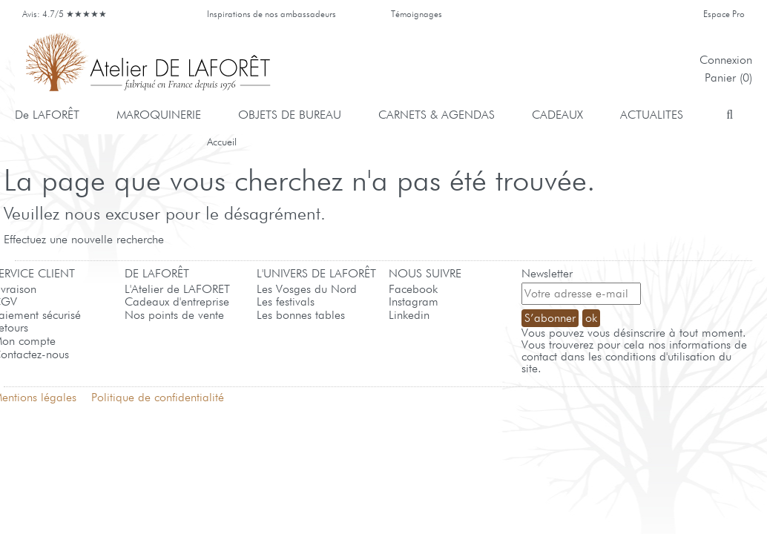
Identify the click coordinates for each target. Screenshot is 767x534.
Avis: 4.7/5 (67, 13)
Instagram (413, 301)
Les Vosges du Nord (307, 289)
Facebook (413, 289)
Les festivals (286, 301)
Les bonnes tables (301, 315)
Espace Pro (724, 13)
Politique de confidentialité (157, 397)
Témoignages (416, 13)
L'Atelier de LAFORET (177, 289)
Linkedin (409, 315)
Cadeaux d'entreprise (177, 301)
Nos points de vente (174, 315)
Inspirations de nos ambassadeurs (271, 13)
